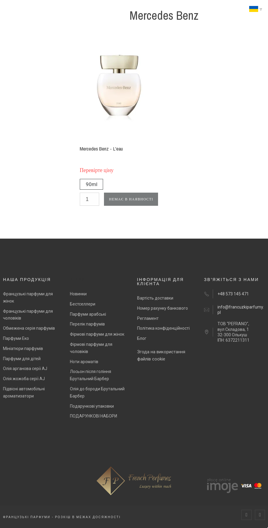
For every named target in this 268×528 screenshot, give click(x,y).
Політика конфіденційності (163, 328)
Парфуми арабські (88, 314)
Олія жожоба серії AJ (24, 378)
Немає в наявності (131, 199)
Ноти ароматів (84, 361)
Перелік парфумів (87, 324)
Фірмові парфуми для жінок (97, 334)
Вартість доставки (155, 298)
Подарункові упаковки (92, 406)
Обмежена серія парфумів (29, 328)
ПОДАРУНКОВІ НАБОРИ (93, 416)
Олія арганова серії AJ (25, 368)
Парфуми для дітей (22, 358)
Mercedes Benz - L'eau (101, 148)
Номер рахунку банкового (162, 308)
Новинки (78, 293)
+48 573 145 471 (233, 293)
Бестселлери (82, 304)
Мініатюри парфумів (23, 348)
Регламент (148, 318)
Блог (141, 338)
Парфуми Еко (16, 338)
